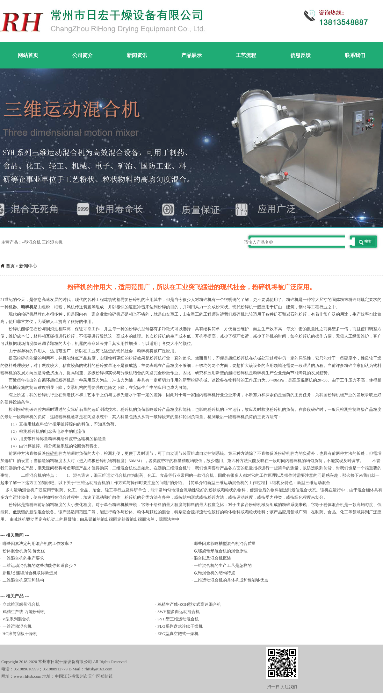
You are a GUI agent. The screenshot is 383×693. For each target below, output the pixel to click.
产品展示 (191, 55)
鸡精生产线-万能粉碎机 (24, 611)
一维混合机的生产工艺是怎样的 (223, 565)
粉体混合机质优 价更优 (24, 550)
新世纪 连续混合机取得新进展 (30, 572)
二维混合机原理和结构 (23, 580)
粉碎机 (27, 314)
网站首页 (28, 55)
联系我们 (355, 55)
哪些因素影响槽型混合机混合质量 (225, 543)
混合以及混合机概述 (212, 558)
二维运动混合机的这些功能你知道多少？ (40, 565)
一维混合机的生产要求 (23, 558)
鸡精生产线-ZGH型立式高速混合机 (189, 604)
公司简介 (82, 55)
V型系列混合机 (16, 619)
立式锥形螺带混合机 (21, 604)
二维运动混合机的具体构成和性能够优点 (231, 580)
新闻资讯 (137, 55)
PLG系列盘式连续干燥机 (180, 626)
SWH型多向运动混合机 (178, 611)
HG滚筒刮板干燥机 (20, 633)
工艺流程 (246, 55)
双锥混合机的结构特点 (214, 572)
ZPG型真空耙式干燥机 (178, 633)
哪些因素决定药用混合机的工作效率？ (38, 543)
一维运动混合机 (17, 626)
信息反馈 (300, 55)
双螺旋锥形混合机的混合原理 (221, 550)
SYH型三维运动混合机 (178, 619)
